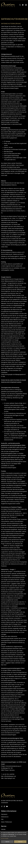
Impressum (4, 814)
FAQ (2, 819)
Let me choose (4, 838)
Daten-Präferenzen (6, 822)
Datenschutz (5, 817)
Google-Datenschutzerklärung (15, 642)
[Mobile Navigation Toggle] (26, 5)
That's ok (20, 841)
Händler (3, 829)
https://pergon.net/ (9, 778)
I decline (7, 841)
